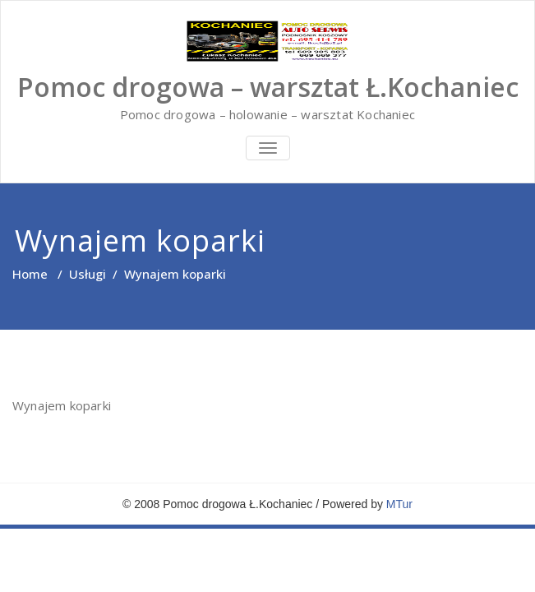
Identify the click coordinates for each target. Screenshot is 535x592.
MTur (399, 504)
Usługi (87, 274)
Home (30, 274)
